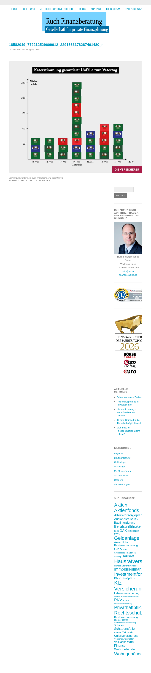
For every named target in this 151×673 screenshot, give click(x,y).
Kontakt (96, 9)
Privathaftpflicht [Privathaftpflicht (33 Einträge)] (129, 607)
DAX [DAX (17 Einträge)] (123, 530)
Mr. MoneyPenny (122, 471)
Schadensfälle (121, 475)
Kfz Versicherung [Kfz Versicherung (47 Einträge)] (129, 586)
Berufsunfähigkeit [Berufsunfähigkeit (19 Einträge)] (128, 526)
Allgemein (119, 453)
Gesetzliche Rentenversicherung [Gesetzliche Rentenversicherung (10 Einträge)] (126, 544)
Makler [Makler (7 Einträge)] (117, 596)
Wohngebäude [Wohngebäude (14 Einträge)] (124, 649)
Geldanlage (120, 462)
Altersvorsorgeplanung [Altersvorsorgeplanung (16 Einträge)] (131, 515)
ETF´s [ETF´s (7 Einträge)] (117, 534)
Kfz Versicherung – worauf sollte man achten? (126, 412)
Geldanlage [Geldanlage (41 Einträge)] (126, 538)
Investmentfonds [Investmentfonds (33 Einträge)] (131, 574)
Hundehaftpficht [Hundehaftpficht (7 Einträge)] (121, 566)
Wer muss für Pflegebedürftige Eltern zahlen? (128, 430)
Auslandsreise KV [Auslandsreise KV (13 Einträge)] (126, 519)
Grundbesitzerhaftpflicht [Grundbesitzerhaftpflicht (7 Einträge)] (125, 553)
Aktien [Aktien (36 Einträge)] (120, 505)
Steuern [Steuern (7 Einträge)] (118, 632)
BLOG (82, 9)
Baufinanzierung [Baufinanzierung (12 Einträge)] (124, 522)
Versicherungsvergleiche (57, 9)
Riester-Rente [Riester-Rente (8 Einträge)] (121, 620)
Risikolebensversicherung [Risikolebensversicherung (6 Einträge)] (125, 623)
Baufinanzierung (122, 458)
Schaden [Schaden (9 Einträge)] (119, 625)
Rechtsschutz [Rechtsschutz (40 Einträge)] (129, 613)
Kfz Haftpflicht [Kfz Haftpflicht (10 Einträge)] (127, 578)
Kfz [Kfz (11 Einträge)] (116, 578)
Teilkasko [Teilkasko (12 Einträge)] (128, 632)
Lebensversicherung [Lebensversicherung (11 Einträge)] (126, 593)
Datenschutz (133, 9)
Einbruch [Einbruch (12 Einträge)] (133, 530)
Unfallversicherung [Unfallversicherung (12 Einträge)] (126, 635)
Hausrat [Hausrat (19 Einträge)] (127, 556)
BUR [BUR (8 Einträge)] (116, 531)
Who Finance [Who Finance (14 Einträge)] (124, 643)
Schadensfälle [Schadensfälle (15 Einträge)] (124, 628)
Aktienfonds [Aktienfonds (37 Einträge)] (126, 510)
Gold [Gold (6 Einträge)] (125, 550)
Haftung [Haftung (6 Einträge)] (117, 557)
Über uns (29, 9)
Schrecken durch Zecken (129, 397)
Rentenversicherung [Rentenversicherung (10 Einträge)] (126, 617)
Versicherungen (122, 484)
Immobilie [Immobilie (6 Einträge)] (133, 566)
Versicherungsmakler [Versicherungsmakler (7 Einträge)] (124, 639)
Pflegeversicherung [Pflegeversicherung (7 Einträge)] (130, 596)
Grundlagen (120, 466)
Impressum (113, 9)
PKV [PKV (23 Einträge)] (118, 600)
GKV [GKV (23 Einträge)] (118, 549)
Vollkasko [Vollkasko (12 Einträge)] (120, 641)
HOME (14, 9)
